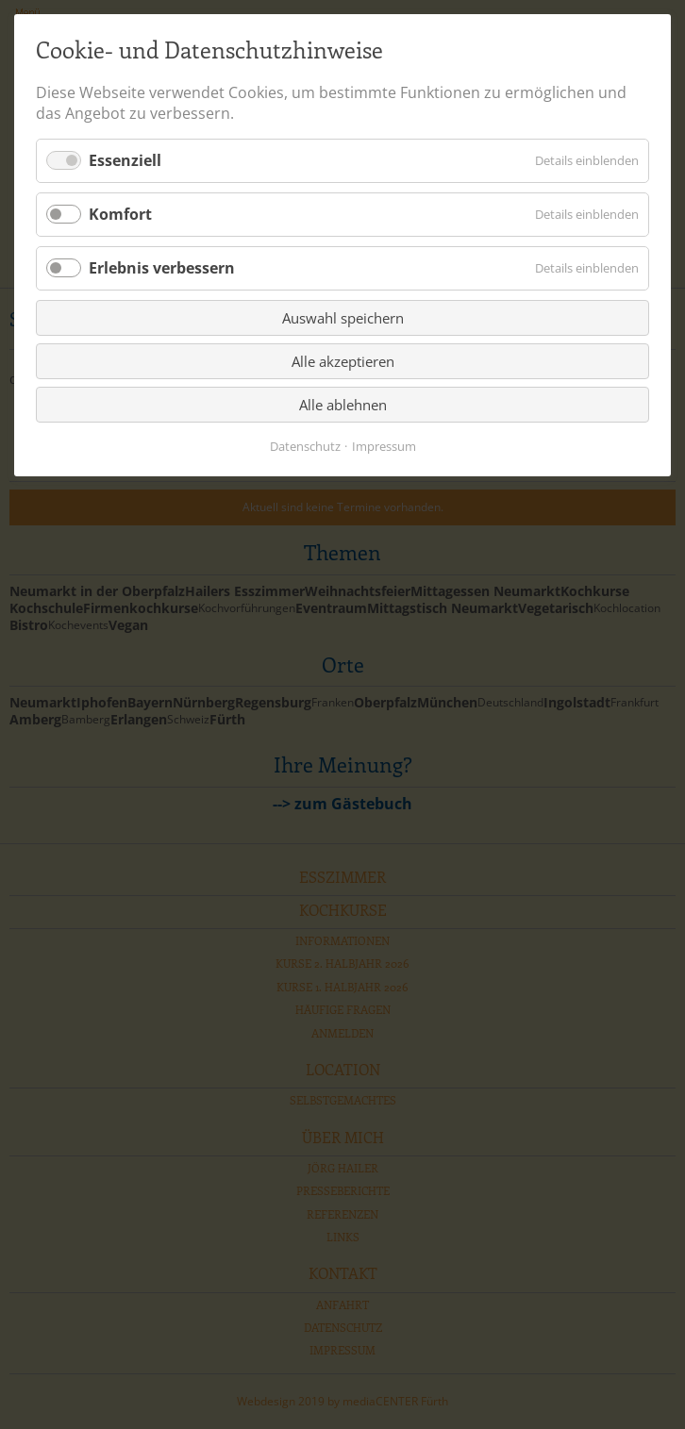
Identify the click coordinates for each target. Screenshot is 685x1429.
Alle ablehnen (343, 404)
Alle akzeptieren (343, 361)
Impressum (384, 446)
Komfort (120, 214)
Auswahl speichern (343, 317)
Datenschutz (305, 446)
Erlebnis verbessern (162, 268)
